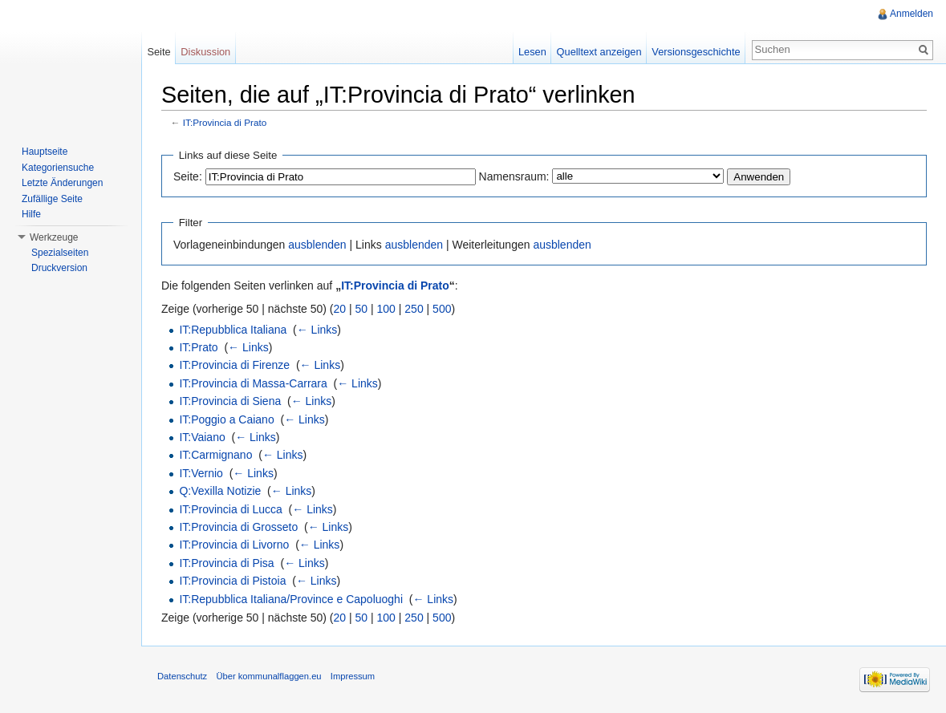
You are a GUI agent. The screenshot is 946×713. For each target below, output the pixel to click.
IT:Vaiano (202, 437)
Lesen (532, 52)
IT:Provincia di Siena (230, 401)
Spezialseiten (59, 252)
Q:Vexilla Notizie (220, 490)
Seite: (187, 176)
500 (441, 308)
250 (413, 308)
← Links (317, 329)
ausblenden (317, 244)
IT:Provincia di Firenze (234, 365)
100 (386, 308)
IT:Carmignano (215, 454)
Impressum (353, 676)
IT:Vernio (200, 473)
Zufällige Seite (52, 199)
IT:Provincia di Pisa (226, 563)
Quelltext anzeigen (599, 52)
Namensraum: (514, 176)
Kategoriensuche (58, 167)
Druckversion (59, 267)
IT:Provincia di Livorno (234, 544)
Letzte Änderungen (62, 182)
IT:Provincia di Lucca (230, 509)
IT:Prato (198, 347)
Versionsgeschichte (696, 52)
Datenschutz (182, 676)
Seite (158, 52)
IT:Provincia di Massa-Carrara (253, 383)
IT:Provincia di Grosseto (238, 527)
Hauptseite (44, 151)
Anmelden (911, 13)
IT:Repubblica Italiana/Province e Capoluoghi (291, 599)
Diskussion (205, 52)
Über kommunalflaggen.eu (268, 676)
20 (340, 308)
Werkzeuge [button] (54, 237)
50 (361, 308)
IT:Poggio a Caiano (226, 419)
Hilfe (31, 214)
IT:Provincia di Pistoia (232, 580)
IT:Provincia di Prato (225, 122)
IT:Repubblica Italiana (232, 329)
